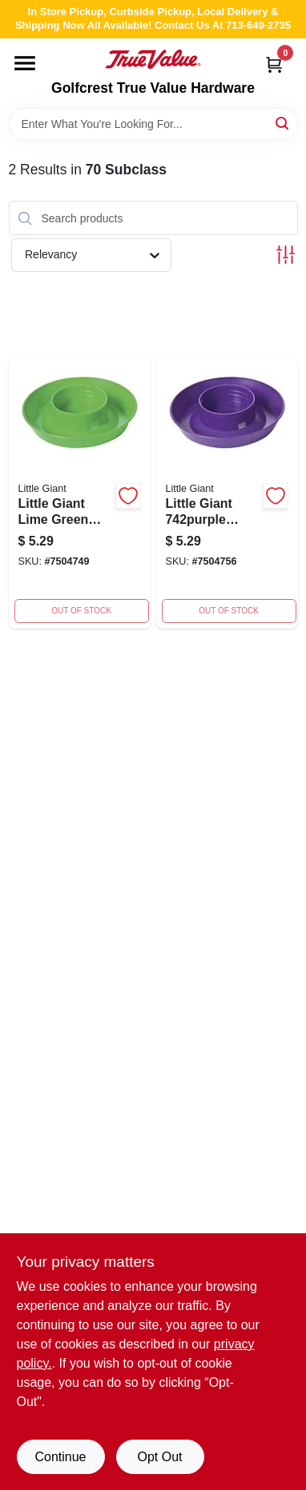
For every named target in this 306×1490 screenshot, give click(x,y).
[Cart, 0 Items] (274, 64)
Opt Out (159, 1457)
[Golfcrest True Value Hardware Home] (153, 59)
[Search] (283, 123)
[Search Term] (153, 124)
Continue (60, 1457)
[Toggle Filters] (285, 255)
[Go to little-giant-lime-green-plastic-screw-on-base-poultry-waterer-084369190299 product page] (80, 493)
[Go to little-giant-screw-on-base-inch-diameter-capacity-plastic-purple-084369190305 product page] (227, 493)
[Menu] (24, 63)
